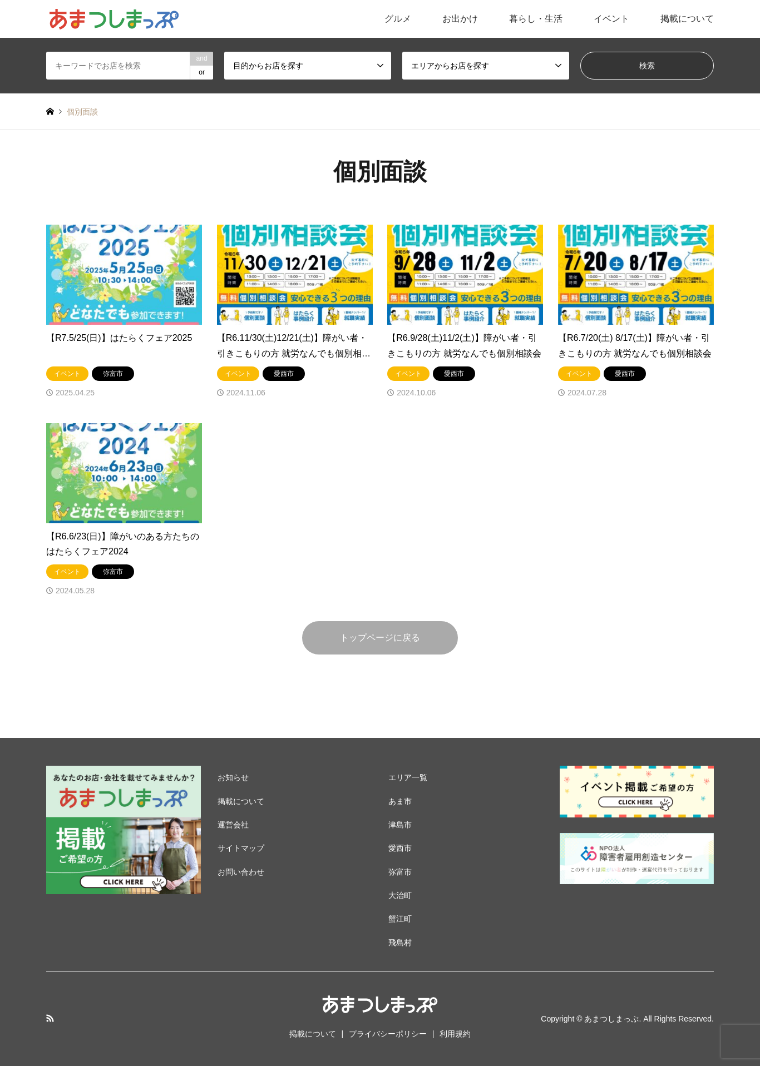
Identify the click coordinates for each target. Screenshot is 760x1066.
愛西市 (400, 848)
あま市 (400, 801)
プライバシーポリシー (388, 1033)
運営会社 (233, 824)
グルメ (397, 18)
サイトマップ (241, 848)
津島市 (400, 824)
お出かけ (460, 18)
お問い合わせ (241, 871)
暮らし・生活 (535, 18)
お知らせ (233, 777)
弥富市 (400, 871)
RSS (50, 1018)
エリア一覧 (407, 777)
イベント (611, 18)
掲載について (687, 18)
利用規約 (455, 1033)
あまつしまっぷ (611, 1018)
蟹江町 (400, 918)
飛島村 (400, 942)
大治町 (400, 895)
